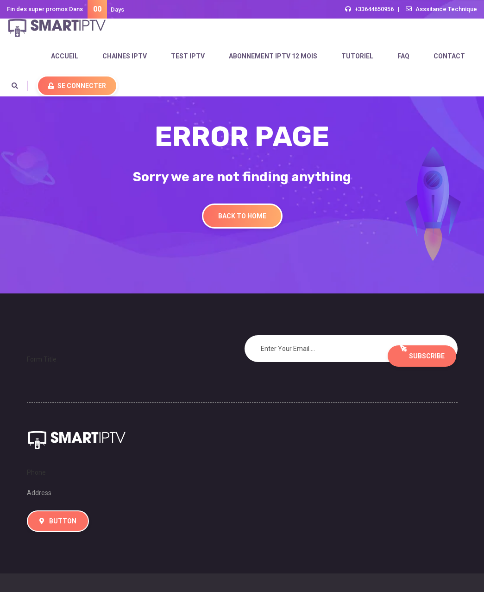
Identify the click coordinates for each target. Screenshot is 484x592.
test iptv (188, 56)
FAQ (403, 56)
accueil (64, 56)
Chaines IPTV (124, 56)
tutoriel (357, 56)
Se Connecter (77, 85)
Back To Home (242, 216)
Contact (449, 56)
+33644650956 (374, 9)
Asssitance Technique (446, 9)
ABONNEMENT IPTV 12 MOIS (273, 56)
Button (57, 521)
